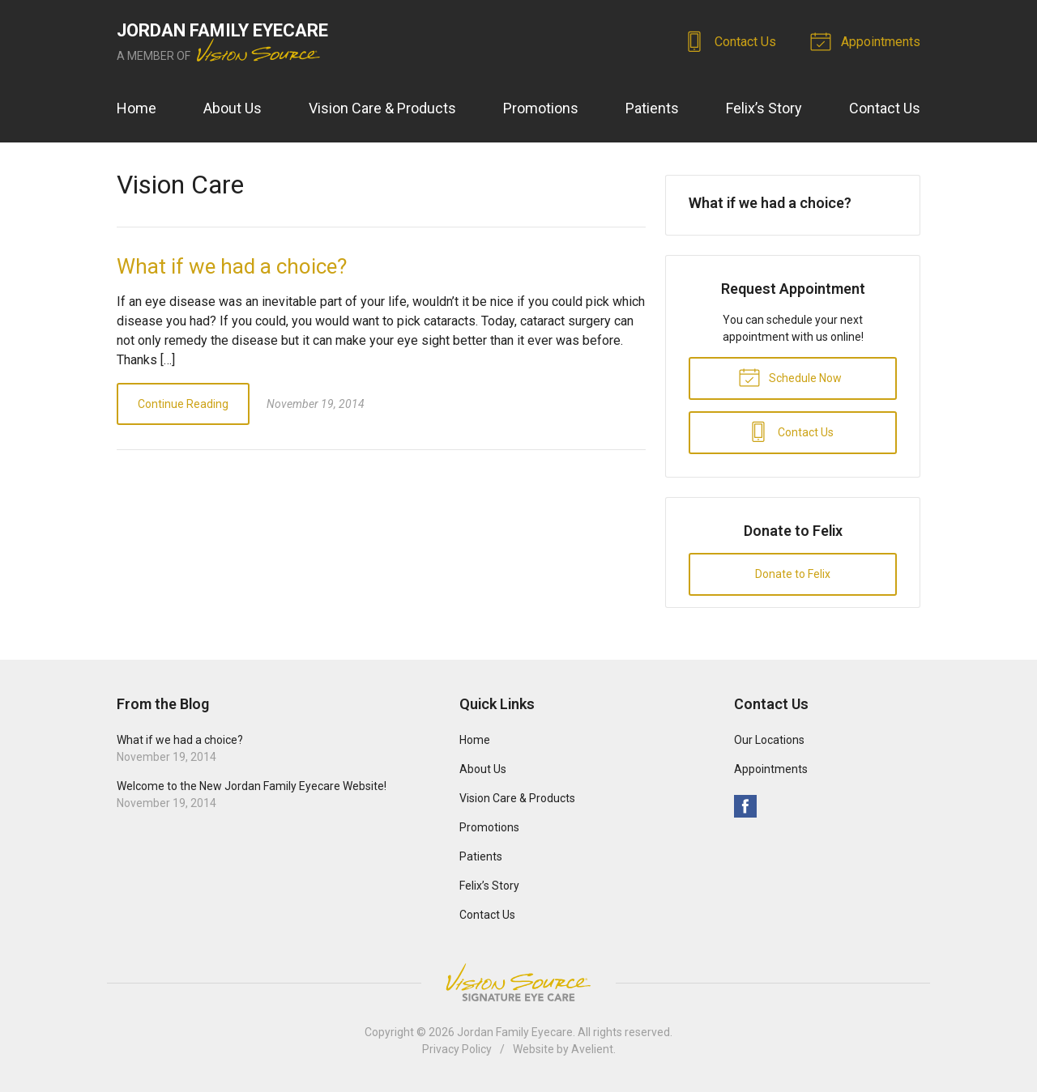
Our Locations (769, 739)
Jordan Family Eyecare (515, 1032)
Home (136, 108)
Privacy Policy (457, 1049)
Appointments (867, 40)
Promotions (540, 108)
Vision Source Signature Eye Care (518, 982)
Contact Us (732, 40)
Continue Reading (183, 403)
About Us (232, 108)
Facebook (745, 806)
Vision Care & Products (382, 108)
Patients (652, 108)
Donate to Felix (792, 573)
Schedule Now (790, 376)
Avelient (592, 1049)
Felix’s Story (764, 108)
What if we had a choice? (232, 266)
